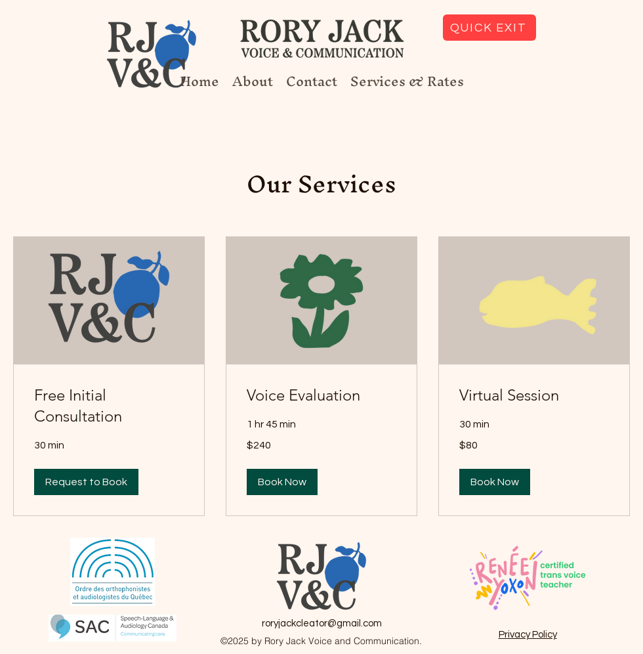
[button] (86, 482)
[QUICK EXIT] (489, 27)
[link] (109, 406)
